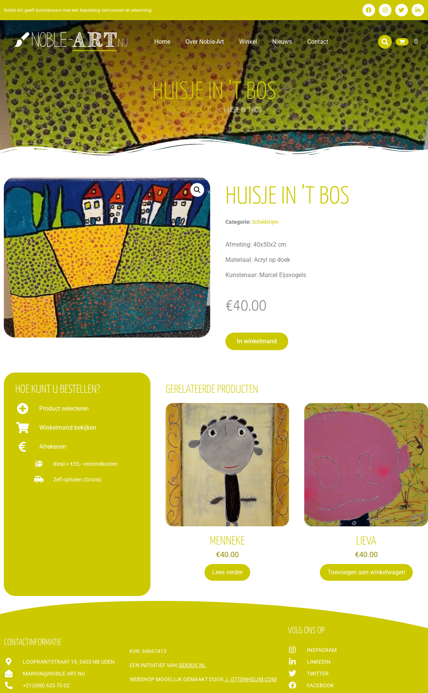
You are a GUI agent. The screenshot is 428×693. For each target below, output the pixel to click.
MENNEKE (227, 541)
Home (162, 41)
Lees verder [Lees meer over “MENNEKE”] (227, 572)
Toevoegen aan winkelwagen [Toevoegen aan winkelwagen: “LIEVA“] (366, 572)
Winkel (248, 41)
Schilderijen (265, 222)
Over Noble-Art (204, 41)
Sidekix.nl (192, 665)
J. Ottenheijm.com (250, 679)
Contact (317, 41)
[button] (385, 42)
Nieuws (282, 41)
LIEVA (366, 541)
